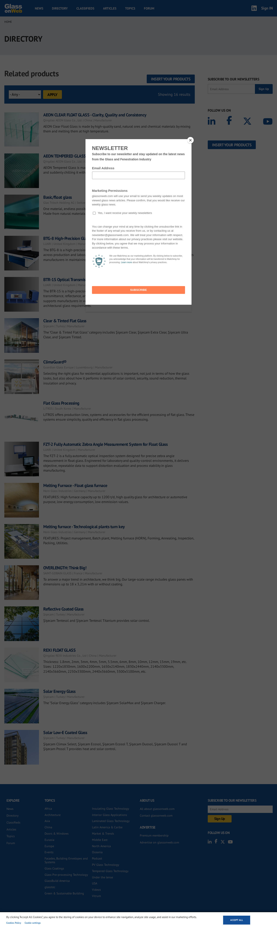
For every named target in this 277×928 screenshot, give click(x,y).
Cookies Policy (13, 922)
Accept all (236, 919)
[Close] (190, 140)
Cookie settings (33, 922)
